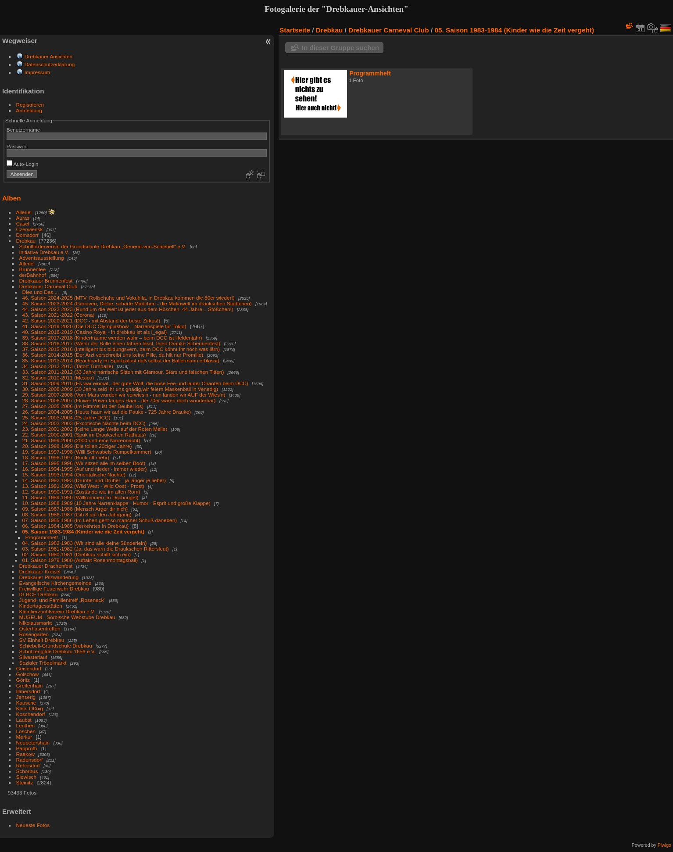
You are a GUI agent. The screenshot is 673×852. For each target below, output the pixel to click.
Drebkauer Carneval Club (48, 286)
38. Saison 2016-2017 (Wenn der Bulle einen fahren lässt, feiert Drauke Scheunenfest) (121, 343)
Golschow (27, 674)
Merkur (24, 737)
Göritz (23, 680)
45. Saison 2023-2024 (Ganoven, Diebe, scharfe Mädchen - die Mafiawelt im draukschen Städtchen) (137, 303)
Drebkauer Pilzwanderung (49, 577)
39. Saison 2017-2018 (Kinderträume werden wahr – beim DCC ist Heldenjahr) (112, 337)
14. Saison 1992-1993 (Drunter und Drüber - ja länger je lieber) (94, 480)
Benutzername (23, 129)
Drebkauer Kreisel (40, 571)
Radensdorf (29, 760)
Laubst (24, 720)
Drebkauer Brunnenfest (46, 280)
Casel (22, 223)
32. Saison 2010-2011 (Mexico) (58, 377)
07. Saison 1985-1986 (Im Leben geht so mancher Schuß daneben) (99, 520)
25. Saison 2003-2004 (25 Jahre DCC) (66, 417)
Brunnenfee (32, 269)
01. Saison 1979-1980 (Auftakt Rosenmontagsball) (80, 560)
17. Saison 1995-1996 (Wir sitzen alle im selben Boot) (84, 463)
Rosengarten (34, 634)
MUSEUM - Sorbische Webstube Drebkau (67, 617)
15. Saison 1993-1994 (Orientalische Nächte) (73, 474)
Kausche (26, 702)
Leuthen (25, 725)
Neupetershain (33, 742)
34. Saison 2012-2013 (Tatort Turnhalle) (67, 366)
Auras (23, 218)
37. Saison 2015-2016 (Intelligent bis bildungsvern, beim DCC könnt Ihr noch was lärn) (121, 349)
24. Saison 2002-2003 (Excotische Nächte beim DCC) (84, 423)
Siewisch (26, 777)
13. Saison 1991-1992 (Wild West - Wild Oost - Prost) (83, 486)
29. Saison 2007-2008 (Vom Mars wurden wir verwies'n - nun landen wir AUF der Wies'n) (124, 394)
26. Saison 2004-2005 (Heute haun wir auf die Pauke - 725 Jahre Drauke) (106, 412)
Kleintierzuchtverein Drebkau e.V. (57, 611)
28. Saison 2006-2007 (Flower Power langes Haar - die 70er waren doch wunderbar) (119, 400)
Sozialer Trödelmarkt (43, 663)
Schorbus (27, 771)
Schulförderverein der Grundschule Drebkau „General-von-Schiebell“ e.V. (102, 246)
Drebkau (26, 240)
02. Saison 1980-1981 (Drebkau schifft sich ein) (76, 554)
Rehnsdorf (28, 765)
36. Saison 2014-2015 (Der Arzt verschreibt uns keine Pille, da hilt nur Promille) (113, 355)
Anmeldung (29, 110)
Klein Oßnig (29, 708)
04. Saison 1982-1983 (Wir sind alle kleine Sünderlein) (84, 543)
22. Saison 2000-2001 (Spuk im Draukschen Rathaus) (84, 434)
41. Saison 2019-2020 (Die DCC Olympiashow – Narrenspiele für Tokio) (104, 326)
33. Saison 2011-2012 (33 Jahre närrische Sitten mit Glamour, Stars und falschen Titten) (123, 372)
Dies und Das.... (40, 292)
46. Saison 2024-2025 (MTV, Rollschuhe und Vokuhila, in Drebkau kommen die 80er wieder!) (128, 298)
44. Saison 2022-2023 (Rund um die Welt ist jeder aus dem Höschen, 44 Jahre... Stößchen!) (127, 309)
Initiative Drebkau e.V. (44, 252)
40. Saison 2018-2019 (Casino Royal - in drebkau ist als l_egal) (94, 332)
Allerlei (24, 212)
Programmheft (41, 537)
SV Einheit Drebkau (41, 640)
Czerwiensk (29, 229)
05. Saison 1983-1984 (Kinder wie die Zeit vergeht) (83, 531)
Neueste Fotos (33, 825)
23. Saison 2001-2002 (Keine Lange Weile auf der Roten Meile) (95, 429)
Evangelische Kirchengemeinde (56, 583)
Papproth (26, 748)
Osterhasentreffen (40, 628)
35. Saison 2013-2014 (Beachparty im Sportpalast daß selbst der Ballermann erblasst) (120, 360)
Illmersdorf (28, 691)
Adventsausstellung (41, 258)
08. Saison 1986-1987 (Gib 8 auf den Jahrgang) (77, 514)
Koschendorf (30, 714)
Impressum (37, 72)
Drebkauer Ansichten (48, 56)
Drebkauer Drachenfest (46, 566)
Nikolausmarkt (35, 623)
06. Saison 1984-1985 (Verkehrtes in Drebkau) (75, 526)
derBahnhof (32, 275)
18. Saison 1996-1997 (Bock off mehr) (66, 457)
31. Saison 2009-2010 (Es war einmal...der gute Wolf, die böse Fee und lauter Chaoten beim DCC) (135, 383)
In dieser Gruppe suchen (340, 47)
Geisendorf (29, 668)
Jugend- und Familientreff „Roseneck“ (62, 600)
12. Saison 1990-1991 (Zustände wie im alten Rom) (81, 491)
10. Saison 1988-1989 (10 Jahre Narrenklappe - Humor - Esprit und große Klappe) (116, 503)
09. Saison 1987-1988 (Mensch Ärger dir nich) (75, 509)
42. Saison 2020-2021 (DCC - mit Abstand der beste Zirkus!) (91, 320)
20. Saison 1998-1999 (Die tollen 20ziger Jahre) (77, 446)
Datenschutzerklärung (50, 64)
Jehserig (26, 697)
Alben (11, 198)
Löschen (26, 731)
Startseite (294, 30)
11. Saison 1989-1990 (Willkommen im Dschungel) (80, 497)
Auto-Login (23, 164)
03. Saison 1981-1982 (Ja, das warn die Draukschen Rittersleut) (95, 548)
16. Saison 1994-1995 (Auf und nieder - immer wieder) (84, 469)
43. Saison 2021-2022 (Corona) (58, 315)
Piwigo (664, 845)
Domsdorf (27, 235)
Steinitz (24, 782)
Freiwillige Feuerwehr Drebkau (54, 588)
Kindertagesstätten (40, 606)
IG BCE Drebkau (38, 594)
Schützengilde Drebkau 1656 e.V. (57, 651)
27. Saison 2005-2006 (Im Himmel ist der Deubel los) (83, 406)
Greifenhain (29, 685)
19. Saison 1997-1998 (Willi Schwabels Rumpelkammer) (86, 452)
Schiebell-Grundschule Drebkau (55, 645)
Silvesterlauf (33, 657)
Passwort (17, 146)
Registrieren (30, 104)
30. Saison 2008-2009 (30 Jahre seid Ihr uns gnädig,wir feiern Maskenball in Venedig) (120, 389)
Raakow (25, 754)
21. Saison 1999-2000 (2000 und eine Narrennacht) (81, 440)
